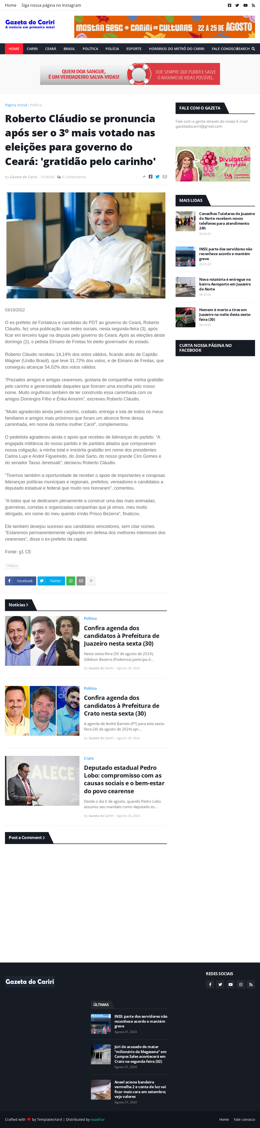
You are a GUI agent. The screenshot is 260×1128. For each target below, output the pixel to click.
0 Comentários (74, 176)
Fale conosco (244, 1119)
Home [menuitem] (14, 48)
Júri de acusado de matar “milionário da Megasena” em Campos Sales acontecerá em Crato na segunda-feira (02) (140, 1054)
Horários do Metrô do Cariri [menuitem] (176, 48)
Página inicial (16, 105)
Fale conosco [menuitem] (225, 48)
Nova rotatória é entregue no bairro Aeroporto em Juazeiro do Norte (225, 284)
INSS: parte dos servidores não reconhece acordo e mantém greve (225, 254)
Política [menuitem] (90, 48)
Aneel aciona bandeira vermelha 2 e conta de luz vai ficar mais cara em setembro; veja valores (140, 1089)
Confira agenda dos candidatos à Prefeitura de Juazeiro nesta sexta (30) (121, 635)
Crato (89, 758)
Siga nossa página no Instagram (51, 5)
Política (36, 105)
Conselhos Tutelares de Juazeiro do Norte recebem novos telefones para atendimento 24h (227, 221)
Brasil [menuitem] (69, 48)
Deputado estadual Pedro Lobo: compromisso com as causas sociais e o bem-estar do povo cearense (124, 779)
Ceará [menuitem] (50, 48)
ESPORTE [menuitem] (134, 48)
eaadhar (98, 1119)
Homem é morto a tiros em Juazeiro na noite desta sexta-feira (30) (225, 314)
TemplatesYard (49, 1119)
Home (10, 5)
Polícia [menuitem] (112, 48)
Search (243, 48)
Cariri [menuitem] (32, 48)
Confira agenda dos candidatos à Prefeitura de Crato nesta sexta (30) (121, 705)
